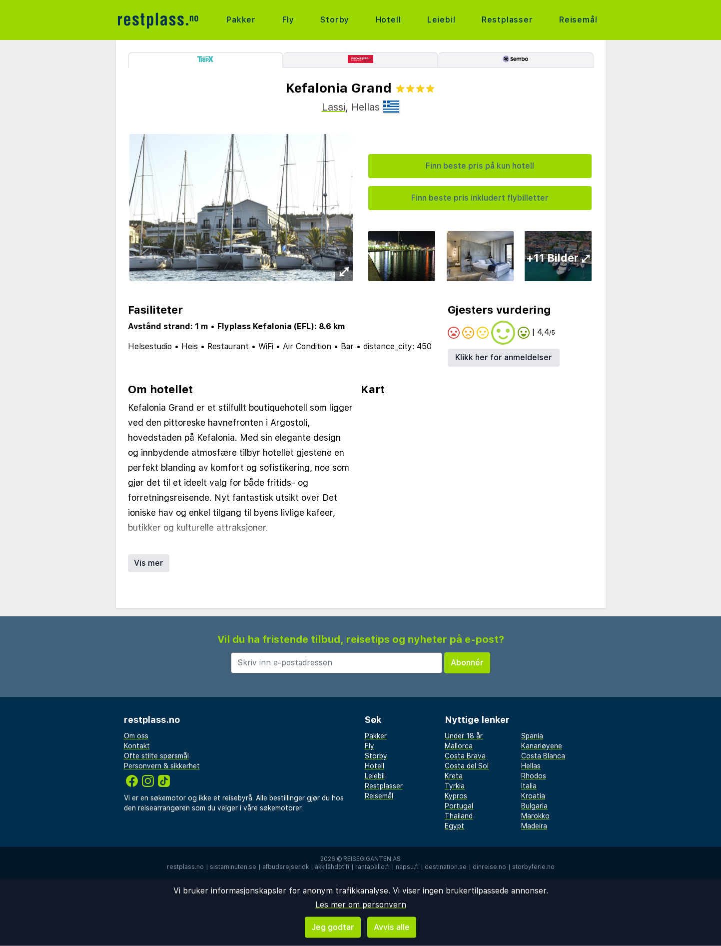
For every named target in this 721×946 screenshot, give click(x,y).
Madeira (534, 826)
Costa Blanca (543, 756)
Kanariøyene (541, 746)
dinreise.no (489, 866)
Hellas (531, 766)
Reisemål (578, 20)
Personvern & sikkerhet (162, 766)
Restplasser (507, 20)
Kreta (454, 776)
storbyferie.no (533, 866)
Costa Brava (465, 756)
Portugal (459, 806)
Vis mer (148, 563)
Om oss (136, 736)
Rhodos (533, 776)
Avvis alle (392, 927)
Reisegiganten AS (372, 858)
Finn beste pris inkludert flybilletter (480, 198)
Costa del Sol (467, 766)
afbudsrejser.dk (285, 866)
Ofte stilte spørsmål (156, 756)
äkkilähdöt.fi (332, 866)
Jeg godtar (332, 927)
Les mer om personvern (360, 904)
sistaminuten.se (233, 866)
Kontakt (137, 746)
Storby (334, 20)
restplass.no (185, 866)
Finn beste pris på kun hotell (480, 166)
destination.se (446, 866)
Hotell (388, 20)
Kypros (456, 796)
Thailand (459, 816)
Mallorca (459, 746)
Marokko (535, 816)
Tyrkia (455, 786)
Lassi (333, 107)
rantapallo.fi (372, 866)
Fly (288, 20)
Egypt (454, 826)
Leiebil (441, 20)
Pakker (241, 20)
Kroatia (533, 796)
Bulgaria (534, 806)
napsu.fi (407, 866)
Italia (529, 786)
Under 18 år (464, 736)
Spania (532, 736)
